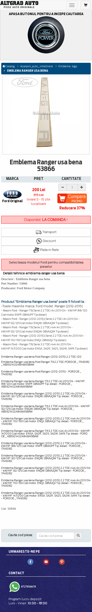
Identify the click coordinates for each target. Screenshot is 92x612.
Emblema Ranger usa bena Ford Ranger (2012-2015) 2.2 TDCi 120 (41, 356)
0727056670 (28, 586)
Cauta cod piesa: (20, 535)
